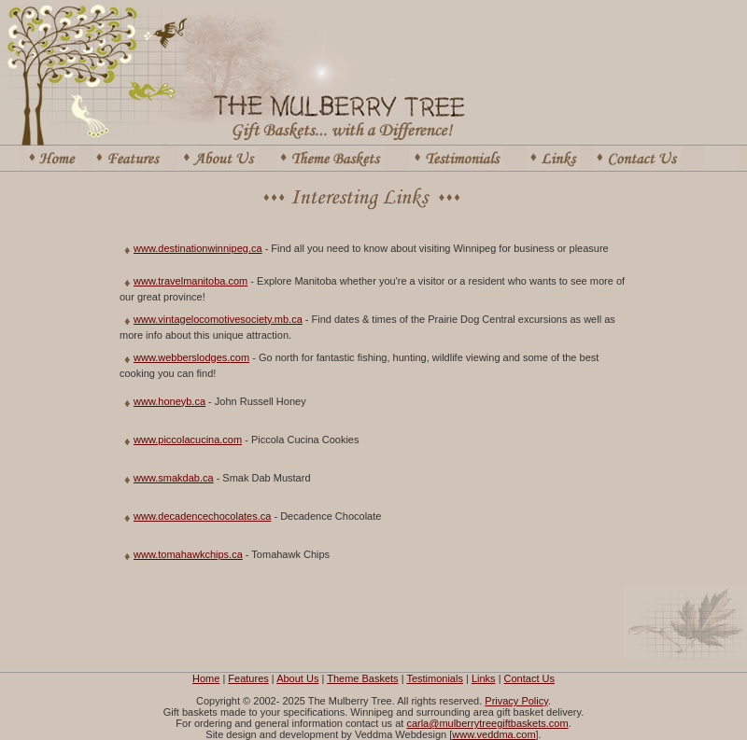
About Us (297, 678)
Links (484, 678)
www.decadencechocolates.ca (202, 516)
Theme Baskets (362, 678)
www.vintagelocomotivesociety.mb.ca (218, 319)
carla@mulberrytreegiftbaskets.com (487, 723)
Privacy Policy (516, 700)
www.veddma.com (493, 734)
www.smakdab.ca (174, 477)
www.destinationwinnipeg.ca (198, 248)
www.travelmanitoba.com (190, 280)
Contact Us (529, 678)
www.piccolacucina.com (188, 439)
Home (205, 678)
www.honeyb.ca (169, 401)
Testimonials (434, 678)
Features (248, 678)
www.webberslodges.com (191, 357)
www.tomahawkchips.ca (188, 554)
